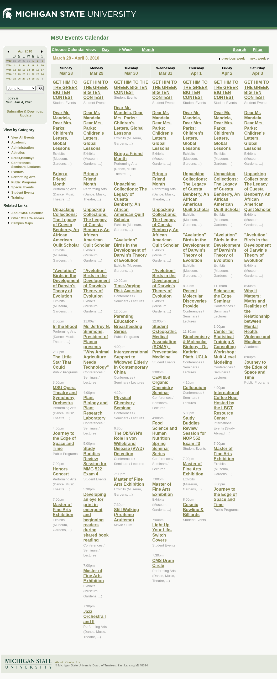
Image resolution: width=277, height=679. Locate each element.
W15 (9, 69)
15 (33, 69)
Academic (18, 142)
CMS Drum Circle (163, 563)
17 (42, 69)
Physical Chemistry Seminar (124, 402)
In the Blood (65, 326)
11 (14, 69)
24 (42, 74)
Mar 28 (66, 73)
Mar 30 (131, 73)
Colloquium (194, 387)
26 (19, 78)
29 (19, 60)
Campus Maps (22, 223)
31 (28, 60)
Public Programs (23, 182)
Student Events (22, 192)
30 (23, 60)
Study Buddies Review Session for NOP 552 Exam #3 (194, 431)
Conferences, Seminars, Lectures (26, 165)
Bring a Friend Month (60, 178)
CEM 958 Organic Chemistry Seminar (162, 385)
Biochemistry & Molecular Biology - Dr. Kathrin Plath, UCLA (196, 346)
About (59, 662)
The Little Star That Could (62, 361)
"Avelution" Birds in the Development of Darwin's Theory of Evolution (66, 283)
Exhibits (17, 172)
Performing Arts (23, 177)
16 (37, 69)
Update (26, 115)
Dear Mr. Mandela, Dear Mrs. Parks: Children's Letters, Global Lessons (63, 130)
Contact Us (72, 662)
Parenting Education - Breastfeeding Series (128, 324)
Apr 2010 (25, 51)
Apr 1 (196, 73)
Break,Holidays (22, 158)
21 (28, 74)
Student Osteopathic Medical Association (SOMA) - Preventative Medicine (164, 341)
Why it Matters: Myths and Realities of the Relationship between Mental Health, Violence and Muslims (257, 316)
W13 (9, 60)
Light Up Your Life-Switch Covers (162, 532)
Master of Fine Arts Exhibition (63, 509)
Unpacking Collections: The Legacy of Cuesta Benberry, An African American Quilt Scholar (66, 227)
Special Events (22, 187)
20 (23, 74)
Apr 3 (257, 73)
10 (42, 65)
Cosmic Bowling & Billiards (193, 509)
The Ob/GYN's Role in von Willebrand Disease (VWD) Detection (129, 443)
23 (37, 74)
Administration (22, 148)
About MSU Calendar (27, 213)
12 (19, 69)
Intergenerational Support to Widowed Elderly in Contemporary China (131, 362)
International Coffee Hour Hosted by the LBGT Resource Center (226, 405)
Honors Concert (61, 471)
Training (17, 197)
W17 (9, 78)
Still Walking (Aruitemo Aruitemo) (126, 514)
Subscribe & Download (25, 111)
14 (28, 69)
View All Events (23, 137)
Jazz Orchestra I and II (94, 616)
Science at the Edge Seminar (224, 295)
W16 (9, 74)
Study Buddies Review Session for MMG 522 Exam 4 (94, 461)
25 (14, 78)
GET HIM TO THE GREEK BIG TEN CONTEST (65, 90)
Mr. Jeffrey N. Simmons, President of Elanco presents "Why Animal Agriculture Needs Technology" (96, 346)
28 (14, 60)
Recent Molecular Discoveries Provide (195, 298)
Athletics (18, 153)
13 (23, 69)
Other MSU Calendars (27, 218)
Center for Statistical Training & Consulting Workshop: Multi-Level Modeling (225, 346)
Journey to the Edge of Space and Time (64, 441)
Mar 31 (165, 73)
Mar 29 (96, 73)
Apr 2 (227, 73)
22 (33, 74)
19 (19, 74)
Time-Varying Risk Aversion (128, 288)
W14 (9, 65)
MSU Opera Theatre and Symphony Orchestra (65, 395)
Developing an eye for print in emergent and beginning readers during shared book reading (95, 517)
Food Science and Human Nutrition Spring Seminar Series (164, 438)
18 (14, 74)
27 (23, 78)
